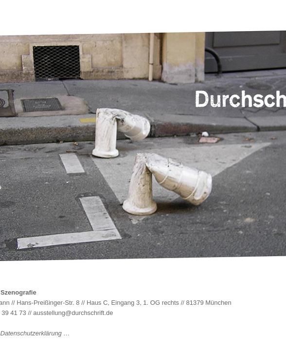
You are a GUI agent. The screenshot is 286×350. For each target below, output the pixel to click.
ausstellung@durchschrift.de (73, 312)
